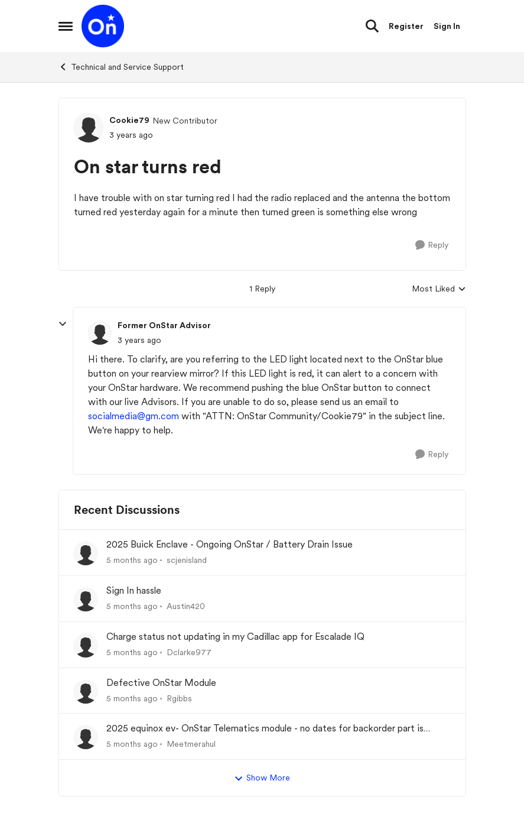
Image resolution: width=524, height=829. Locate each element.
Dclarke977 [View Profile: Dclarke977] (189, 652)
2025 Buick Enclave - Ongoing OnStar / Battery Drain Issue (229, 544)
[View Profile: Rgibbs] (85, 692)
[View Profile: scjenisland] (85, 553)
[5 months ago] (132, 560)
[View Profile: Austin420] (85, 599)
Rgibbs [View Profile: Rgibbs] (179, 697)
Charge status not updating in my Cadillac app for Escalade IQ (235, 636)
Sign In (447, 26)
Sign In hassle (133, 590)
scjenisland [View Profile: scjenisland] (187, 560)
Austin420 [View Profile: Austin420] (186, 606)
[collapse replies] (63, 324)
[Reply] (432, 245)
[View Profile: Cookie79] (88, 128)
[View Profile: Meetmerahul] (85, 737)
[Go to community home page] (103, 26)
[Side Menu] (66, 26)
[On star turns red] (139, 340)
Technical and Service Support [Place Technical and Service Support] (121, 67)
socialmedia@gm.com (133, 416)
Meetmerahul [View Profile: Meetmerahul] (191, 744)
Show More (262, 778)
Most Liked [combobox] (439, 289)
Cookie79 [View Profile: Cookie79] (129, 120)
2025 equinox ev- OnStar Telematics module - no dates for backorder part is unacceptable (265, 729)
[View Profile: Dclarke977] (85, 646)
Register (406, 26)
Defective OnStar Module (161, 682)
